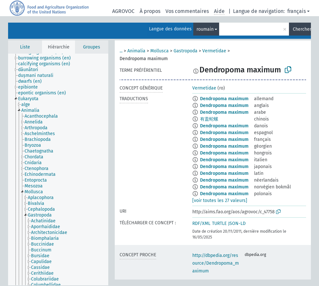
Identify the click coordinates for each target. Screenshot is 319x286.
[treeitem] (47, 58)
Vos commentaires (187, 11)
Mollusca (159, 51)
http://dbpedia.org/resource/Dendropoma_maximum (215, 263)
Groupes (91, 47)
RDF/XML (201, 223)
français (296, 11)
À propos (150, 11)
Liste (25, 47)
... (121, 51)
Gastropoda (185, 51)
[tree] (58, 169)
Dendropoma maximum (224, 98)
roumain (205, 29)
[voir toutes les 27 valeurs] (219, 200)
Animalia (136, 51)
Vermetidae (214, 51)
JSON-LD (237, 223)
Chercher (302, 29)
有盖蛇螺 (209, 119)
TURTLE (219, 223)
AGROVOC (123, 11)
